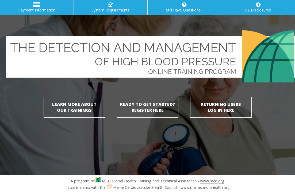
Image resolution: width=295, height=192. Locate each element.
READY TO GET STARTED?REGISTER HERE (147, 107)
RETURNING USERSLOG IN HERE (221, 107)
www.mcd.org (212, 180)
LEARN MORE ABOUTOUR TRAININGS (74, 107)
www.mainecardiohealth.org (205, 187)
